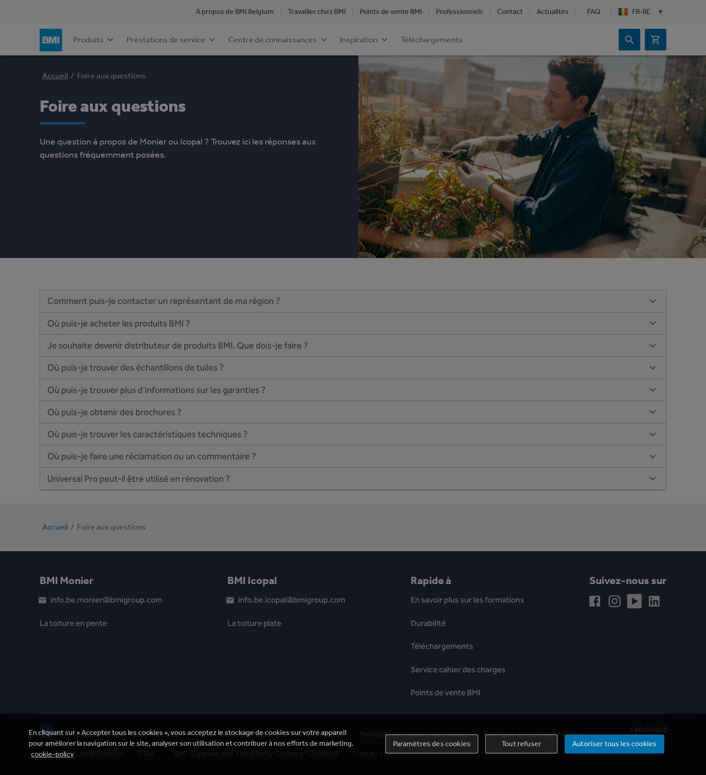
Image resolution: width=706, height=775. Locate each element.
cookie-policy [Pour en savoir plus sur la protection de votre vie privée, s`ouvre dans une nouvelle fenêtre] (52, 756)
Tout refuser (521, 745)
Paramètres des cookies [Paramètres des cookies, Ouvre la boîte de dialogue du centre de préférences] (432, 745)
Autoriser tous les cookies (614, 745)
